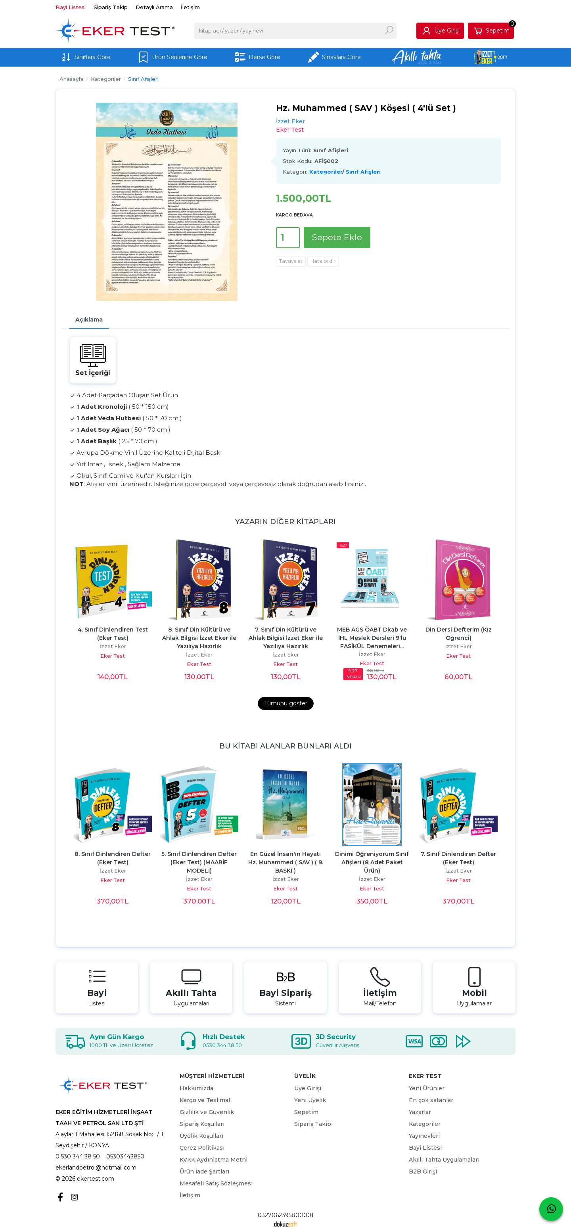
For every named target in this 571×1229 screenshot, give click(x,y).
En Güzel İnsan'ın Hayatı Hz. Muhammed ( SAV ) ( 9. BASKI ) (286, 862)
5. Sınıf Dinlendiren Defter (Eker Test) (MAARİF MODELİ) (199, 862)
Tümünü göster (285, 703)
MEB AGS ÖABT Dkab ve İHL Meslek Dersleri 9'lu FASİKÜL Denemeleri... (372, 638)
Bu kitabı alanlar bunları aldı (285, 745)
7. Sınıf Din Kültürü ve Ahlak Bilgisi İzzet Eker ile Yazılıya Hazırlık (286, 638)
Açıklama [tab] (89, 319)
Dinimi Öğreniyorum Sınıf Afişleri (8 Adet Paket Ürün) (372, 862)
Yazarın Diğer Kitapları (285, 521)
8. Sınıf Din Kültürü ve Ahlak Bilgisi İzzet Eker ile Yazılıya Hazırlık (200, 638)
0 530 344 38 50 (78, 1156)
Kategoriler (325, 171)
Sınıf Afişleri (363, 171)
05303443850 (125, 1156)
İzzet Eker (113, 646)
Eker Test (112, 656)
